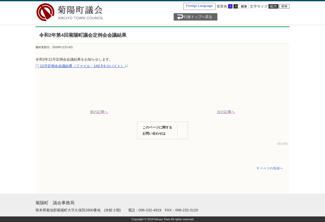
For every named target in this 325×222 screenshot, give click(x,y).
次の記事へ (226, 112)
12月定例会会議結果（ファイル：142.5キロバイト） (82, 66)
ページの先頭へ (271, 168)
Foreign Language (199, 6)
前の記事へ (99, 112)
